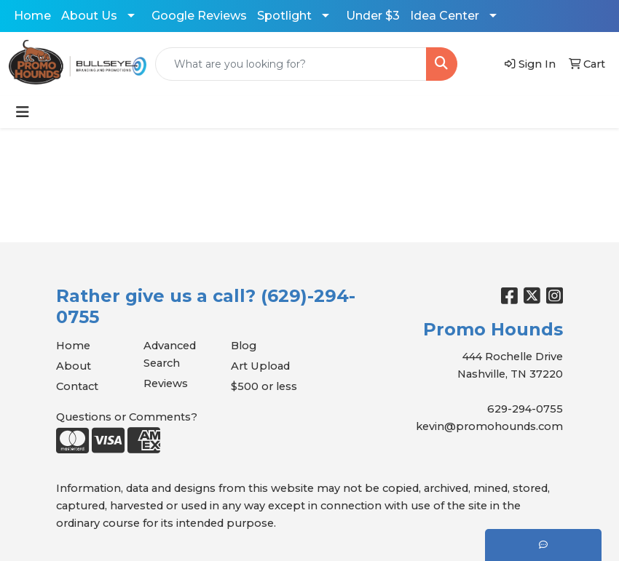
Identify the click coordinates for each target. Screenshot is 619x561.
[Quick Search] (291, 64)
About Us (89, 16)
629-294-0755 (525, 408)
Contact (77, 386)
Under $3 (373, 16)
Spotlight (284, 16)
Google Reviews (199, 16)
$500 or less (264, 386)
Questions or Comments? (126, 416)
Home (32, 16)
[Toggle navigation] (22, 112)
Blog (243, 345)
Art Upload (260, 366)
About (73, 366)
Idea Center (444, 16)
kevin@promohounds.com (489, 426)
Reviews (165, 383)
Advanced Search (169, 354)
